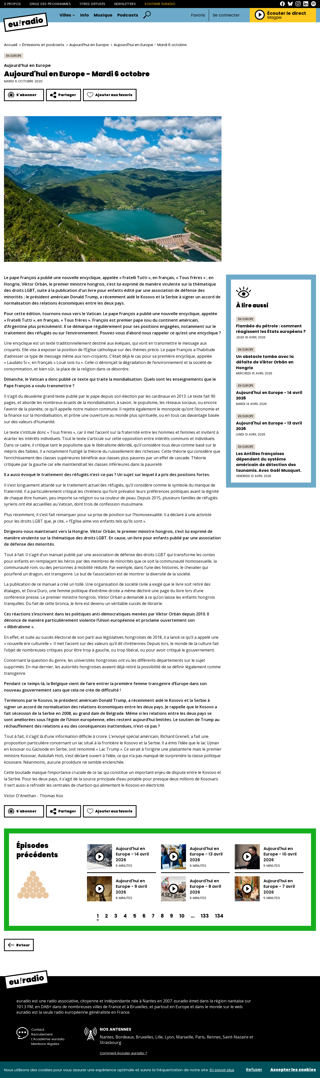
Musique (103, 15)
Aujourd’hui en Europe (89, 44)
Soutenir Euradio (160, 4)
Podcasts (127, 15)
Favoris (198, 15)
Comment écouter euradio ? (123, 1053)
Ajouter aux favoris (109, 95)
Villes (67, 15)
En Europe (13, 56)
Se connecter (226, 15)
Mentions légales (45, 1043)
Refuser (254, 1070)
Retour (19, 945)
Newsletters (125, 4)
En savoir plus (222, 1070)
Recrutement (41, 1034)
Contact (37, 1029)
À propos (12, 4)
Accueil (10, 44)
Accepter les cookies (293, 1070)
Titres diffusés (92, 4)
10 (181, 916)
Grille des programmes (50, 4)
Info (84, 15)
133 (205, 916)
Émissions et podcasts (43, 44)
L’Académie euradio (47, 1039)
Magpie (274, 18)
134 (219, 916)
